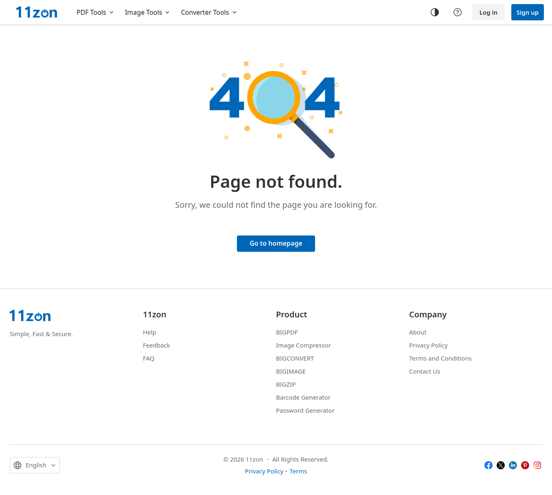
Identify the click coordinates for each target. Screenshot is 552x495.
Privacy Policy (428, 345)
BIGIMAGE (291, 371)
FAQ (149, 358)
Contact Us (424, 371)
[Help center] (457, 12)
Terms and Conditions (440, 358)
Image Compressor (303, 345)
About (418, 332)
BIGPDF (287, 332)
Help (149, 332)
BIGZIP (286, 384)
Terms (298, 471)
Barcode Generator (303, 397)
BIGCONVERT (295, 358)
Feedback (156, 345)
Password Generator (305, 410)
